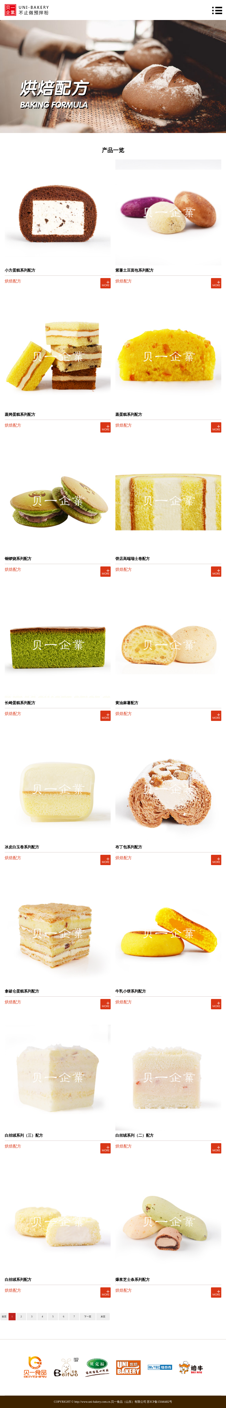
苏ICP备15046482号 (159, 1401)
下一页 (87, 1316)
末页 (103, 1316)
